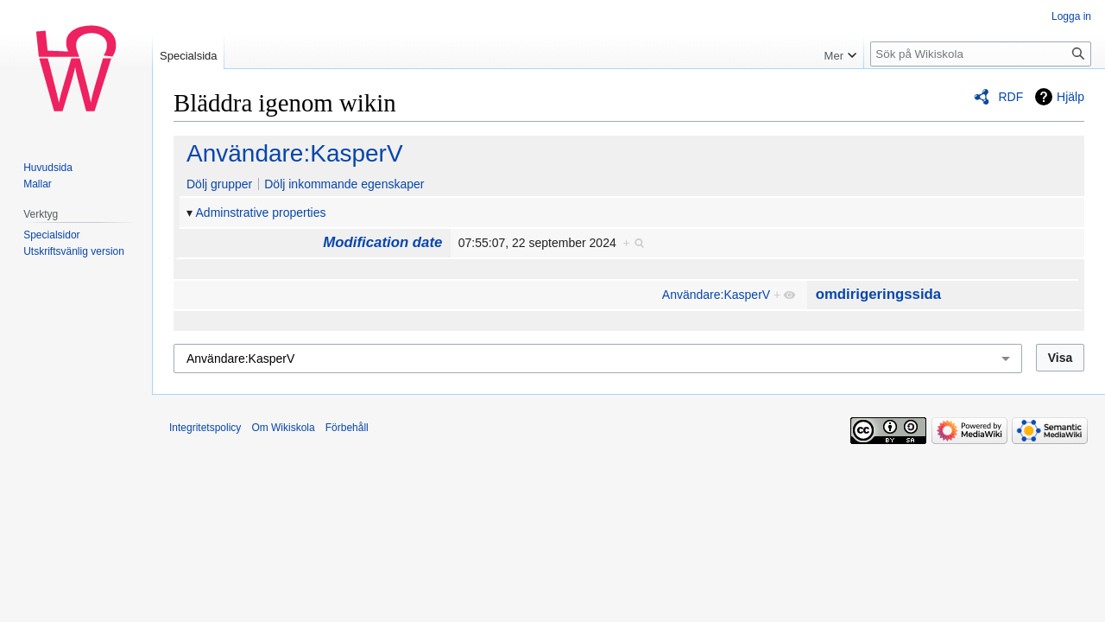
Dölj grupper (219, 184)
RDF (1010, 97)
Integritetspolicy (205, 428)
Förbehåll (347, 428)
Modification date (382, 242)
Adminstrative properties (261, 212)
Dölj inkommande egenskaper (344, 184)
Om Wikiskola (282, 428)
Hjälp (1070, 97)
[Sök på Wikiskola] (980, 54)
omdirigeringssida (878, 294)
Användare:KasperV (294, 153)
